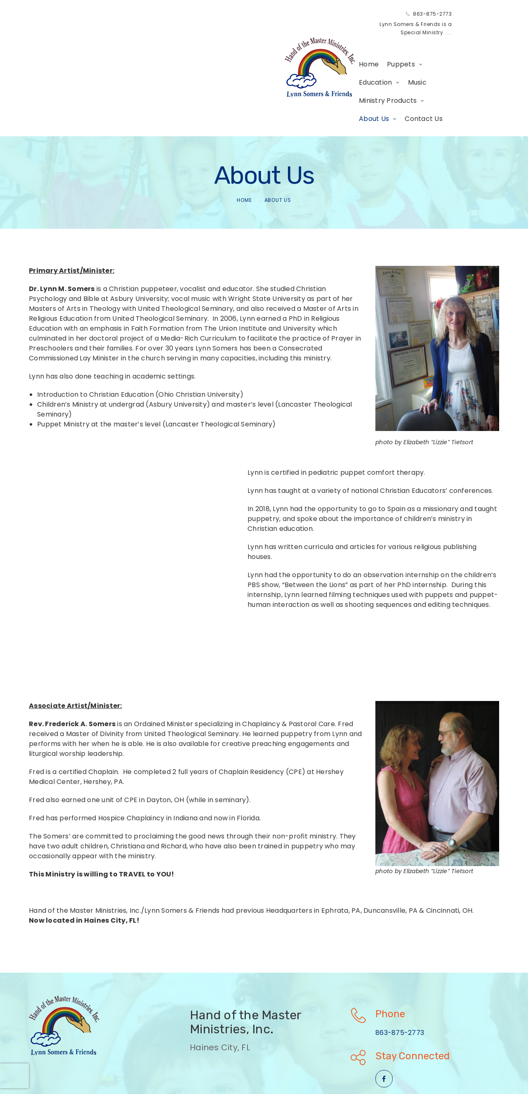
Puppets (186, 41)
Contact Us (163, 59)
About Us (380, 41)
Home (153, 41)
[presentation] (14, 1075)
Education (231, 41)
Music (273, 41)
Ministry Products (320, 41)
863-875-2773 (275, 17)
